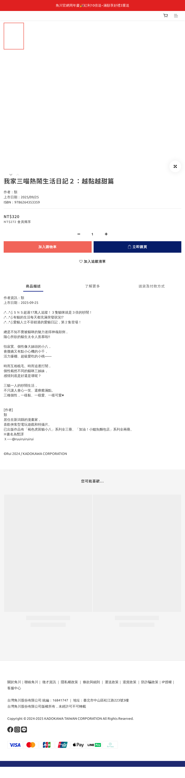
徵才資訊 (49, 682)
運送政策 (112, 682)
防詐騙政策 (149, 682)
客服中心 (14, 688)
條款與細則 (91, 682)
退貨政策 (129, 682)
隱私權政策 (69, 682)
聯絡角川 (31, 682)
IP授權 (167, 682)
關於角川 (14, 682)
